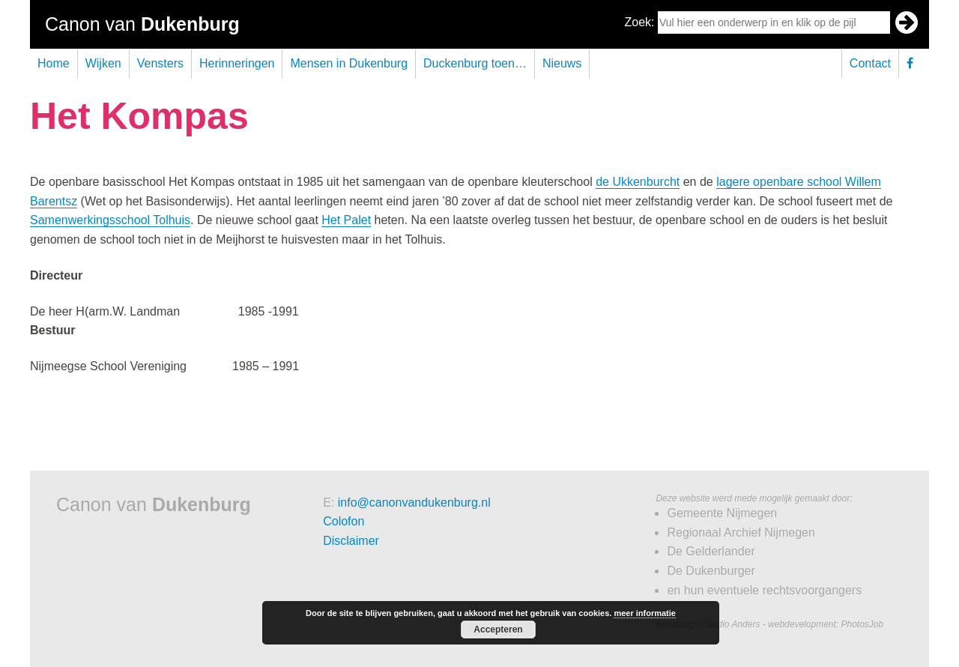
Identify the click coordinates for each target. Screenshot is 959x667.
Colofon (343, 521)
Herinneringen (237, 63)
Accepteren (498, 629)
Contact (870, 63)
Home (53, 63)
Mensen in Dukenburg (349, 63)
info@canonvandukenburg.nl (414, 502)
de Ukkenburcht (638, 181)
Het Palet (346, 220)
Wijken (103, 63)
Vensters (160, 63)
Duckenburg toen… (475, 63)
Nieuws (561, 63)
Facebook (914, 63)
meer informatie (645, 613)
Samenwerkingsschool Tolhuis (110, 220)
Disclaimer (351, 540)
